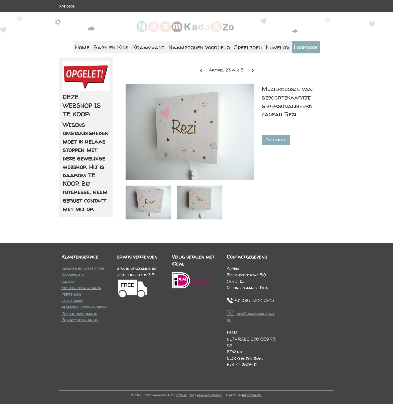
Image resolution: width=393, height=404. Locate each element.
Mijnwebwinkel (252, 395)
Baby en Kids (110, 47)
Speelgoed (248, 47)
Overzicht (276, 139)
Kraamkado (148, 47)
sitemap (181, 395)
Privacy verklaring (79, 319)
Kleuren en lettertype (82, 268)
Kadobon (67, 6)
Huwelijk (278, 47)
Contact (69, 281)
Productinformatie (79, 313)
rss (191, 395)
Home (82, 47)
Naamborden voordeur (199, 47)
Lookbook (306, 47)
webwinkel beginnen (209, 395)
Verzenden (71, 294)
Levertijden (72, 300)
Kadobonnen (72, 275)
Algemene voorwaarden (84, 307)
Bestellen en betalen (81, 287)
